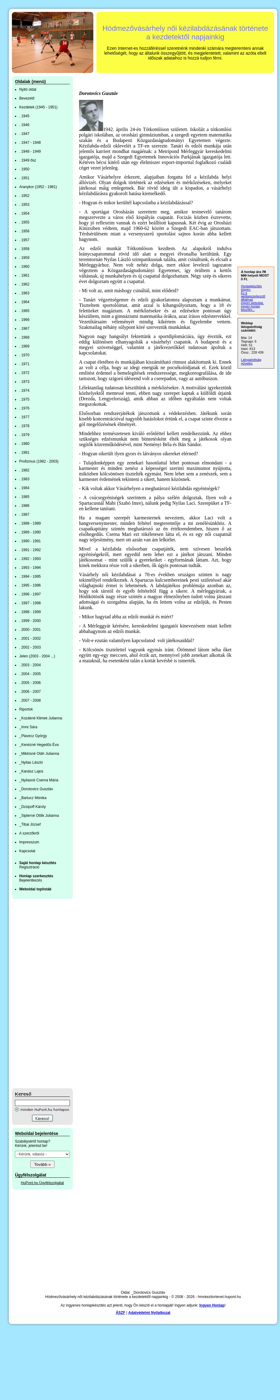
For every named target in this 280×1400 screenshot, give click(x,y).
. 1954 (24, 213)
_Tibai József (30, 824)
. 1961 (24, 275)
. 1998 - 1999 (30, 612)
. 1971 (24, 364)
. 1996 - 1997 (30, 594)
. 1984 (24, 488)
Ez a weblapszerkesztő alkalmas (253, 296)
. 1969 (24, 346)
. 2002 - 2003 (30, 647)
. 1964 (24, 302)
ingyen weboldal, (252, 303)
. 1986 (24, 506)
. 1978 (24, 426)
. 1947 (24, 134)
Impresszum (29, 842)
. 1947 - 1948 (30, 142)
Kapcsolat (27, 851)
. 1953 (24, 204)
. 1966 (24, 320)
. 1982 (24, 470)
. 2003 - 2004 (30, 665)
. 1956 (24, 231)
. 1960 (24, 266)
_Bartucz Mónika (32, 798)
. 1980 (24, 444)
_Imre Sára (28, 727)
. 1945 (24, 116)
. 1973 (24, 382)
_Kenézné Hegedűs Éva (39, 745)
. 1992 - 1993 (30, 559)
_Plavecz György (33, 736)
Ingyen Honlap (211, 1305)
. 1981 (24, 452)
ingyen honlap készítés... (250, 308)
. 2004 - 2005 (30, 674)
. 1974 (24, 390)
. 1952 (24, 196)
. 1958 (24, 249)
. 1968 (24, 337)
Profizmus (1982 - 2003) (39, 461)
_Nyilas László (31, 762)
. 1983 (24, 479)
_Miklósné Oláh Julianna (39, 753)
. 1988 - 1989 (30, 523)
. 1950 (24, 169)
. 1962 (24, 284)
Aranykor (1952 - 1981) (38, 187)
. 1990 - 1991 (30, 541)
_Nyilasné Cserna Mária (38, 780)
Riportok (26, 709)
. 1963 (24, 293)
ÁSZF (120, 1313)
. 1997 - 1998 (30, 603)
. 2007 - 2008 (30, 700)
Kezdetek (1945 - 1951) (38, 107)
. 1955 (24, 222)
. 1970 (24, 355)
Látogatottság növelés (251, 361)
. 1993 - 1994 (30, 567)
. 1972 (24, 373)
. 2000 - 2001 (30, 629)
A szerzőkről (29, 833)
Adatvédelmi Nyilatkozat (149, 1313)
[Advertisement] (36, 993)
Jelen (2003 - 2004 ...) (37, 656)
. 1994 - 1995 (30, 576)
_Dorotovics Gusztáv (36, 789)
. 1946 (24, 125)
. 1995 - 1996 (30, 585)
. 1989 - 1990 (30, 532)
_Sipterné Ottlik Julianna (39, 815)
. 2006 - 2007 (30, 691)
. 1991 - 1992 (30, 550)
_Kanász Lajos (31, 771)
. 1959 (24, 258)
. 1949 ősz (27, 160)
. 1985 (24, 497)
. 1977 (24, 417)
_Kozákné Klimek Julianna (40, 718)
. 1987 (24, 514)
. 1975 (24, 399)
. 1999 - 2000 (30, 621)
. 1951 (24, 178)
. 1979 (24, 435)
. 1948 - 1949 (30, 151)
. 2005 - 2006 (30, 683)
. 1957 (24, 240)
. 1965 (24, 311)
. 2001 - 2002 (30, 638)
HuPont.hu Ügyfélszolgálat (42, 1183)
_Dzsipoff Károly (32, 807)
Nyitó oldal (27, 89)
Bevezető (26, 98)
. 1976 (24, 408)
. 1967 (24, 328)
